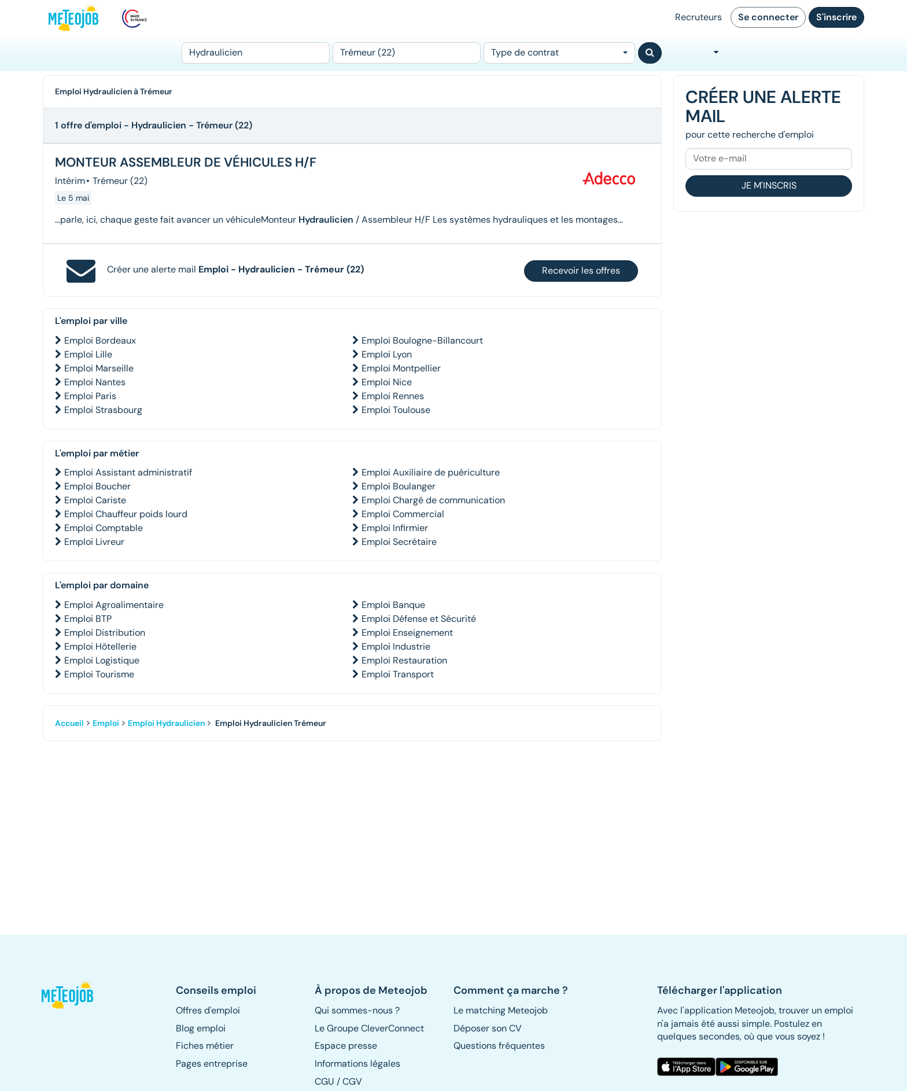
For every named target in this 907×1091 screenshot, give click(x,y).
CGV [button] (352, 1081)
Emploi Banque (393, 605)
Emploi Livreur (94, 542)
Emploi (106, 723)
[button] (73, 995)
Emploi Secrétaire (399, 542)
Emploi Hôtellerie (100, 646)
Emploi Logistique (101, 660)
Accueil (69, 723)
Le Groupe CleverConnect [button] (369, 1028)
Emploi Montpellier (401, 368)
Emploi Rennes (393, 396)
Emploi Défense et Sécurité (419, 619)
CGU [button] (324, 1081)
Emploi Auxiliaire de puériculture (431, 472)
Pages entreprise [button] (212, 1063)
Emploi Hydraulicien (166, 723)
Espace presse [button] (346, 1046)
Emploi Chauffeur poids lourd (125, 514)
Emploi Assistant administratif (128, 472)
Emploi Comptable (103, 528)
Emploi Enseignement (407, 632)
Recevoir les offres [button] (581, 270)
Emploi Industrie (396, 646)
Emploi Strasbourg (103, 410)
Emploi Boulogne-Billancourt (422, 340)
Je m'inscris (769, 185)
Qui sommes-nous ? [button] (357, 1010)
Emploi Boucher (97, 486)
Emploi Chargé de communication (433, 500)
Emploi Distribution (104, 632)
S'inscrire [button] (836, 17)
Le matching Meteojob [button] (501, 1010)
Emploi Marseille (99, 368)
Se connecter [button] (768, 17)
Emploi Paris (90, 396)
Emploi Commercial (403, 514)
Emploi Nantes (95, 382)
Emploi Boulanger (399, 486)
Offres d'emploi (208, 1010)
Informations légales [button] (357, 1063)
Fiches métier (205, 1046)
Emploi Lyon (387, 354)
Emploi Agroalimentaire (114, 605)
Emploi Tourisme (99, 674)
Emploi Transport (398, 674)
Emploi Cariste (95, 500)
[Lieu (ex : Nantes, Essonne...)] (407, 53)
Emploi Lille (88, 354)
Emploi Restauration (404, 660)
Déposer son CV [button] (488, 1028)
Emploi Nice (387, 382)
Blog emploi (201, 1028)
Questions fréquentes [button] (499, 1046)
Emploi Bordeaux (100, 340)
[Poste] (256, 53)
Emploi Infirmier (395, 528)
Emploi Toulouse (396, 410)
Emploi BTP (88, 619)
